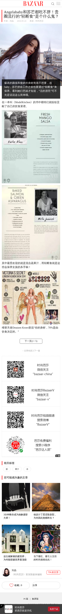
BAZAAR (33, 3)
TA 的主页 (53, 572)
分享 (35, 585)
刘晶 (12, 21)
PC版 (25, 599)
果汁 (17, 469)
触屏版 (35, 599)
